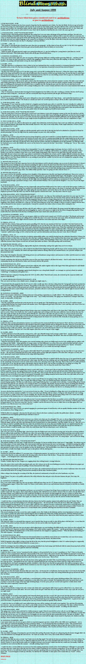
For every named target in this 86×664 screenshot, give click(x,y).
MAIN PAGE (5, 656)
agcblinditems (63, 18)
